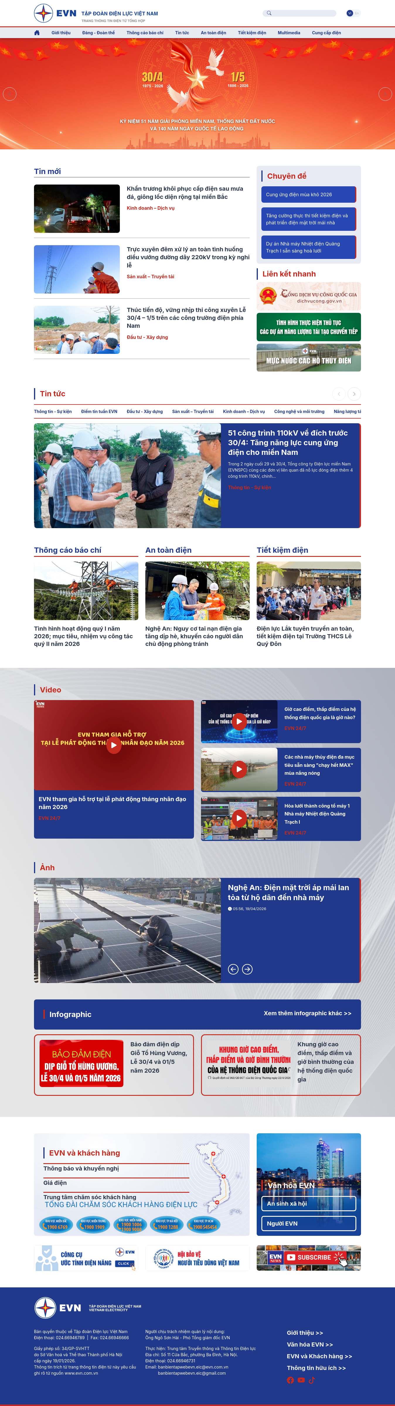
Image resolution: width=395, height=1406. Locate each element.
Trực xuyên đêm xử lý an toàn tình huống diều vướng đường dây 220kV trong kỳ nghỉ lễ (188, 257)
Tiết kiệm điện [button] (252, 32)
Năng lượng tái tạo (352, 411)
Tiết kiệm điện (282, 549)
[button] (385, 94)
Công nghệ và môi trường (299, 411)
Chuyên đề (287, 175)
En (357, 13)
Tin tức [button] (182, 32)
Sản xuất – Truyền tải (150, 276)
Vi (350, 13)
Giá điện (55, 1182)
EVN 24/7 (49, 818)
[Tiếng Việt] (96, 13)
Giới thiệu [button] (61, 32)
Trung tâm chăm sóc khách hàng (89, 1197)
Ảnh (47, 867)
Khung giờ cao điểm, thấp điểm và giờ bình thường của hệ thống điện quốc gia (325, 1062)
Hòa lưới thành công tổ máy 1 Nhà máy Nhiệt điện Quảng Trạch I (317, 814)
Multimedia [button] (289, 32)
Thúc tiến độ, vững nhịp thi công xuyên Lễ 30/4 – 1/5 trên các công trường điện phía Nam (186, 318)
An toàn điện (168, 549)
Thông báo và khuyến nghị (81, 1168)
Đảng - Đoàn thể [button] (98, 32)
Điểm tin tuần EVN (99, 411)
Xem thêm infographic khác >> (308, 1013)
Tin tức (52, 393)
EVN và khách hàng (84, 1152)
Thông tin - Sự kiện (53, 411)
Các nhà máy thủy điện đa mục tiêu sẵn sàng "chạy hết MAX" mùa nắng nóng (320, 765)
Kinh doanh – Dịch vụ (151, 208)
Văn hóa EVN (291, 1185)
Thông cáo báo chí (145, 32)
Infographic (71, 1014)
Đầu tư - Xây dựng (147, 337)
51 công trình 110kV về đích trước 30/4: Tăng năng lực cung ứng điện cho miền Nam (288, 442)
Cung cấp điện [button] (326, 32)
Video (50, 689)
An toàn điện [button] (213, 32)
